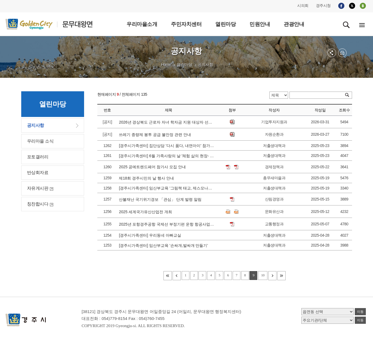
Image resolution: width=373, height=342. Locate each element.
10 (262, 275)
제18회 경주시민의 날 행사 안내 (147, 178)
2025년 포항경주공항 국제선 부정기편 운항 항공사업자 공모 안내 (166, 224)
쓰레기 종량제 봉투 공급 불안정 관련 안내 (156, 134)
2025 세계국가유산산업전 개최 (146, 212)
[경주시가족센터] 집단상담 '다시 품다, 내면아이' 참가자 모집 (166, 145)
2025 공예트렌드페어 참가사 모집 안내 (153, 167)
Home (166, 64)
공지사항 (205, 64)
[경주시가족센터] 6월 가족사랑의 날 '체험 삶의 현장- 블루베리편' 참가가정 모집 (166, 156)
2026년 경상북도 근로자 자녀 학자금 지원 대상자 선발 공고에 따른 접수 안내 (166, 122)
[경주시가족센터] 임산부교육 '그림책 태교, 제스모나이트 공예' (166, 188)
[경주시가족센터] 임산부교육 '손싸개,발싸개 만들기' (164, 245)
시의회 (302, 5)
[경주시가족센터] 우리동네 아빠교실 (151, 235)
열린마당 (184, 64)
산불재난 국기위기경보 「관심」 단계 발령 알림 (161, 199)
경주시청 (323, 5)
